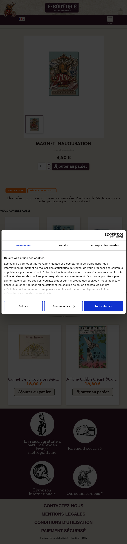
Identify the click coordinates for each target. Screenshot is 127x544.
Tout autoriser (103, 306)
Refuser (23, 306)
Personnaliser (64, 306)
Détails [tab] (63, 245)
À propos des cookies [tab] (105, 245)
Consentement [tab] (22, 245)
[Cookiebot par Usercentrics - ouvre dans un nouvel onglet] (107, 235)
